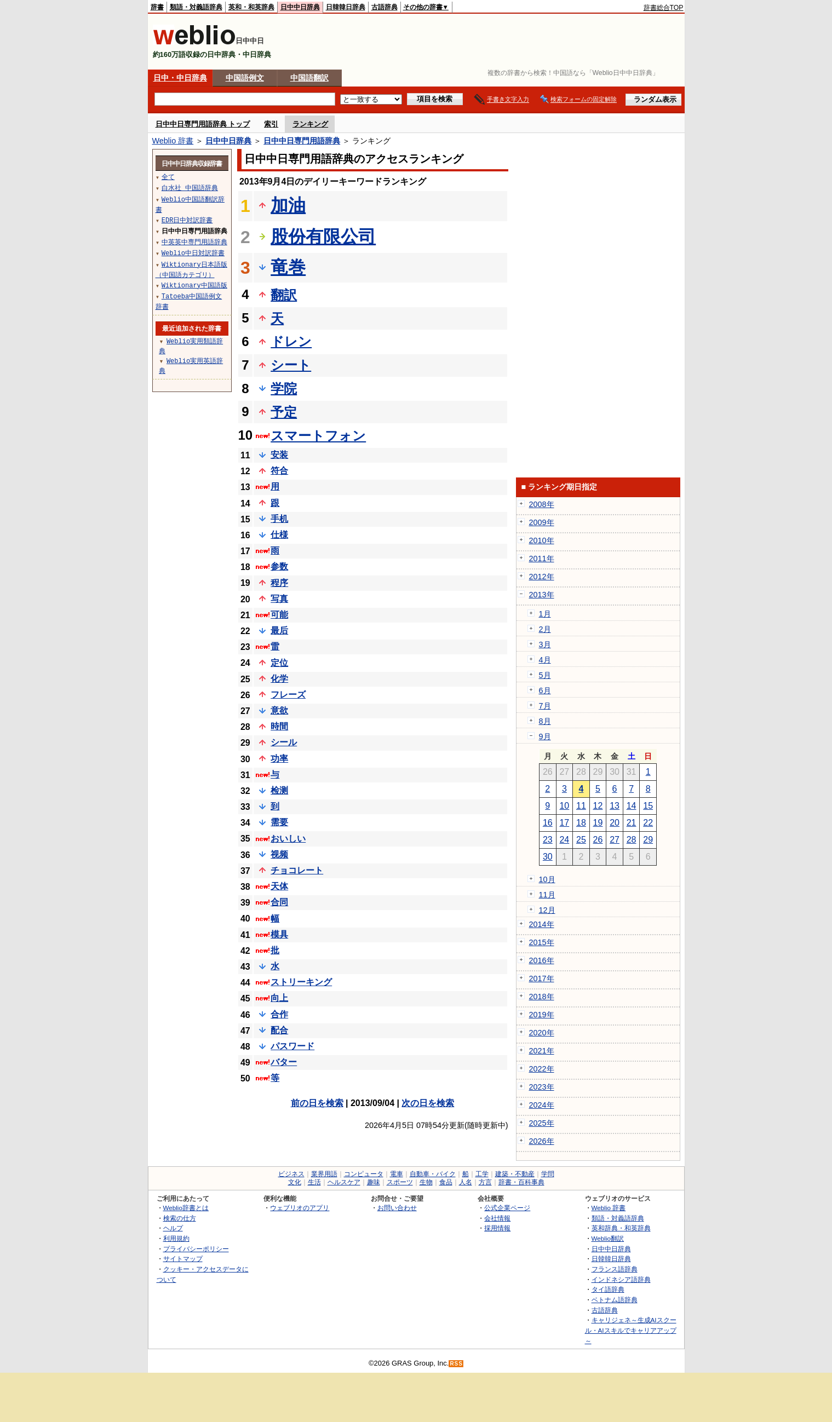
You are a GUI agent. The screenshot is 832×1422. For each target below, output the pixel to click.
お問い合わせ (397, 1207)
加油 (288, 205)
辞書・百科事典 (521, 1182)
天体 (279, 886)
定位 (279, 662)
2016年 (541, 960)
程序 (279, 583)
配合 (279, 1030)
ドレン (291, 341)
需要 (279, 822)
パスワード (292, 1046)
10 (564, 805)
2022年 (541, 1068)
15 (648, 805)
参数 (279, 566)
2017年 (541, 978)
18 (581, 822)
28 (631, 839)
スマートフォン (318, 435)
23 (548, 839)
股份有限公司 (323, 236)
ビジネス (291, 1174)
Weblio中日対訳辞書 (193, 252)
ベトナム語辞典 (615, 1299)
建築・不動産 (515, 1174)
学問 (547, 1174)
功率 (279, 758)
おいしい (288, 838)
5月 (545, 675)
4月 (545, 659)
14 (631, 805)
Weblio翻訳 (608, 1238)
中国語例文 (245, 77)
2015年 (541, 942)
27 (614, 839)
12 (598, 805)
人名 (465, 1182)
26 (598, 839)
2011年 (541, 558)
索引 (271, 124)
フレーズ (288, 694)
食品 (445, 1182)
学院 (284, 388)
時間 (279, 726)
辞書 (157, 7)
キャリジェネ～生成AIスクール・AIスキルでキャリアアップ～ (630, 1330)
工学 (482, 1174)
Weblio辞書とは (186, 1207)
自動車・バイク (433, 1174)
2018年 (541, 996)
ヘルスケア (344, 1182)
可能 (279, 614)
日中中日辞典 (300, 7)
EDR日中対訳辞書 (187, 219)
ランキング (310, 124)
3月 (545, 644)
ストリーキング (301, 982)
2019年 (541, 1014)
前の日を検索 (317, 1103)
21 (631, 822)
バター (284, 1062)
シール (284, 742)
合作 (279, 1014)
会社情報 (497, 1218)
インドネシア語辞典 (621, 1279)
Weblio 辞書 (173, 140)
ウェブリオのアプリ (299, 1207)
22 (648, 822)
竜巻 (288, 267)
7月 (545, 705)
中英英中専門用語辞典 (194, 241)
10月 (547, 879)
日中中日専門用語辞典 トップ (203, 124)
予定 (284, 412)
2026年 (541, 1141)
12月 (547, 910)
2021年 (541, 1050)
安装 (279, 454)
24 (564, 839)
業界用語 (324, 1174)
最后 (279, 630)
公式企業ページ (507, 1207)
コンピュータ (363, 1174)
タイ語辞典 (608, 1289)
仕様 (279, 534)
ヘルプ (173, 1227)
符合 (279, 470)
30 (548, 856)
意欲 (279, 710)
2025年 (541, 1123)
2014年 (541, 924)
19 (598, 822)
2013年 (541, 594)
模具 (279, 934)
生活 (314, 1182)
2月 (545, 629)
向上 (279, 998)
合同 (279, 902)
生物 (426, 1182)
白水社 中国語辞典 (190, 187)
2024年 (541, 1105)
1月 (545, 613)
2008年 (541, 504)
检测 (279, 790)
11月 (547, 894)
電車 (396, 1174)
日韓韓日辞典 (345, 7)
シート (291, 365)
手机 (279, 518)
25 (581, 839)
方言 (485, 1182)
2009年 (541, 522)
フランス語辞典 (615, 1269)
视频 (279, 854)
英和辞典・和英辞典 (621, 1227)
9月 (545, 736)
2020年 (541, 1032)
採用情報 (497, 1227)
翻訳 (284, 294)
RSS (456, 1364)
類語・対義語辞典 (196, 7)
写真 (279, 598)
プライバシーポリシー (196, 1248)
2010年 (541, 540)
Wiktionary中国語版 (194, 285)
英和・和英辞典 (251, 7)
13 (614, 805)
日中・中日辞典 (180, 77)
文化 (294, 1182)
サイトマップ (183, 1258)
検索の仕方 (179, 1218)
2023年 (541, 1087)
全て (168, 176)
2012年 (541, 576)
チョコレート (297, 870)
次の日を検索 (427, 1103)
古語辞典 (384, 7)
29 (648, 839)
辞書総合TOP (664, 7)
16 (548, 822)
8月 (545, 721)
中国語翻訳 (309, 77)
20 (614, 822)
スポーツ (400, 1182)
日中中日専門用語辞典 (301, 140)
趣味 (373, 1182)
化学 (279, 678)
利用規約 (176, 1238)
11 (581, 805)
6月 (545, 690)
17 (564, 822)
